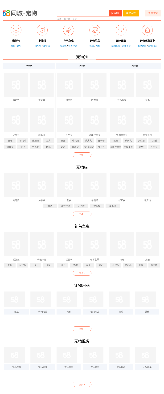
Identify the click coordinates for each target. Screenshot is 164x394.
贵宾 (48, 140)
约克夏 (35, 147)
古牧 (141, 147)
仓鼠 (48, 265)
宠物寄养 (126, 45)
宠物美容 (68, 367)
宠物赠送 (142, 45)
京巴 (22, 147)
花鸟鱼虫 (82, 226)
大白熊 (154, 140)
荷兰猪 (154, 265)
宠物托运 (94, 367)
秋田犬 (128, 140)
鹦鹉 (75, 265)
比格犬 (75, 147)
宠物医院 (115, 45)
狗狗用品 (42, 311)
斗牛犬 (69, 135)
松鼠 (141, 265)
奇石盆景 (94, 259)
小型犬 (29, 65)
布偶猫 (94, 200)
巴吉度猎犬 (88, 147)
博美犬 (41, 99)
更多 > (82, 155)
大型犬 (134, 65)
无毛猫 (81, 206)
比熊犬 (16, 135)
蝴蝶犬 (10, 147)
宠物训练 (121, 367)
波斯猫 (97, 206)
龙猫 (147, 259)
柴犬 (63, 147)
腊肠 (48, 147)
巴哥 (10, 140)
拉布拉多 (121, 99)
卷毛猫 (112, 206)
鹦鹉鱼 (128, 265)
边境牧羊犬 (94, 135)
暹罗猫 (147, 200)
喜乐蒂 (101, 140)
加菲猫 (46, 45)
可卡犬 (101, 147)
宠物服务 (82, 341)
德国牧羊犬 (121, 135)
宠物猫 (82, 167)
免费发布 (153, 13)
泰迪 (59, 19)
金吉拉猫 (65, 206)
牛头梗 (75, 140)
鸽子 (63, 265)
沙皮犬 (88, 140)
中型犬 (82, 65)
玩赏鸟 (69, 259)
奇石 (101, 265)
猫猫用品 (94, 311)
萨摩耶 (94, 99)
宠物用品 (82, 285)
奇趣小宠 (72, 45)
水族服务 (147, 367)
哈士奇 (69, 99)
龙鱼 (10, 265)
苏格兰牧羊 (115, 147)
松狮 (63, 140)
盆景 (88, 265)
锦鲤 (122, 259)
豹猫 (50, 206)
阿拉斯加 (147, 135)
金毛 (19, 45)
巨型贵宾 (128, 147)
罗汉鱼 (22, 265)
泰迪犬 (16, 99)
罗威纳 (141, 140)
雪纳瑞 (22, 140)
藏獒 (115, 140)
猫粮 (121, 311)
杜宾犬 (154, 147)
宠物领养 (152, 45)
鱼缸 (75, 19)
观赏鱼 (63, 45)
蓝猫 (69, 200)
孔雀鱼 (115, 265)
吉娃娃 (35, 140)
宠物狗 (82, 57)
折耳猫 (122, 200)
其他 (147, 311)
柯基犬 (41, 135)
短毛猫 (67, 19)
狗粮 (98, 45)
